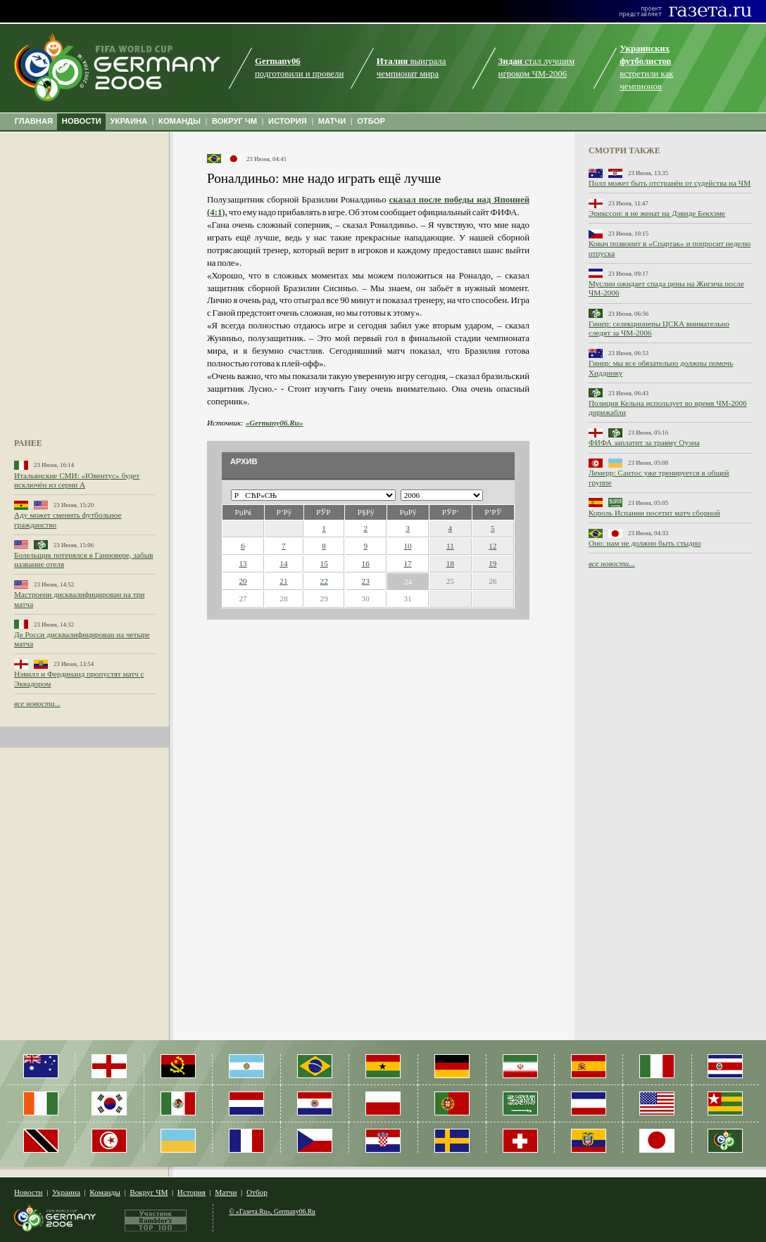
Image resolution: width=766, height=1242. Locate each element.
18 (450, 563)
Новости (28, 1192)
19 (492, 563)
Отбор (257, 1192)
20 (242, 581)
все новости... (37, 703)
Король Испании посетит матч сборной (654, 512)
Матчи (226, 1192)
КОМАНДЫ (179, 121)
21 (283, 581)
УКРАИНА (129, 121)
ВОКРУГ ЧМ (234, 121)
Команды (104, 1192)
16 (366, 563)
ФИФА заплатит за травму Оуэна (644, 442)
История (191, 1192)
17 (407, 563)
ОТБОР (371, 121)
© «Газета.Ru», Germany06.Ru (272, 1211)
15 (324, 563)
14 (283, 563)
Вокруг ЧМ (149, 1192)
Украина (66, 1192)
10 (407, 546)
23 (366, 581)
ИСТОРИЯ (287, 121)
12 (492, 546)
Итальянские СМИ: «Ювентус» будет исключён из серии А (76, 480)
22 (324, 581)
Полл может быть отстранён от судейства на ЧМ (670, 183)
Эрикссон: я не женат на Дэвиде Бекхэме (657, 213)
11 (450, 546)
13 (242, 563)
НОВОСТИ (81, 121)
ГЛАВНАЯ (34, 121)
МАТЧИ (332, 121)
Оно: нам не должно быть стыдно (645, 543)
